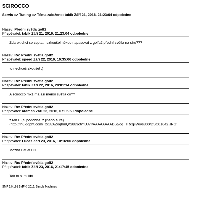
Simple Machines (46, 186)
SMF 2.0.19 (9, 186)
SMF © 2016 (26, 186)
